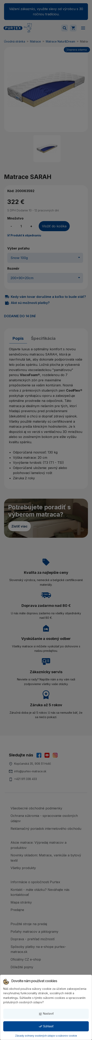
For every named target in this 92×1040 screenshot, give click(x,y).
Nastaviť (46, 1014)
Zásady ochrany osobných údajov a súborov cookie (46, 1035)
